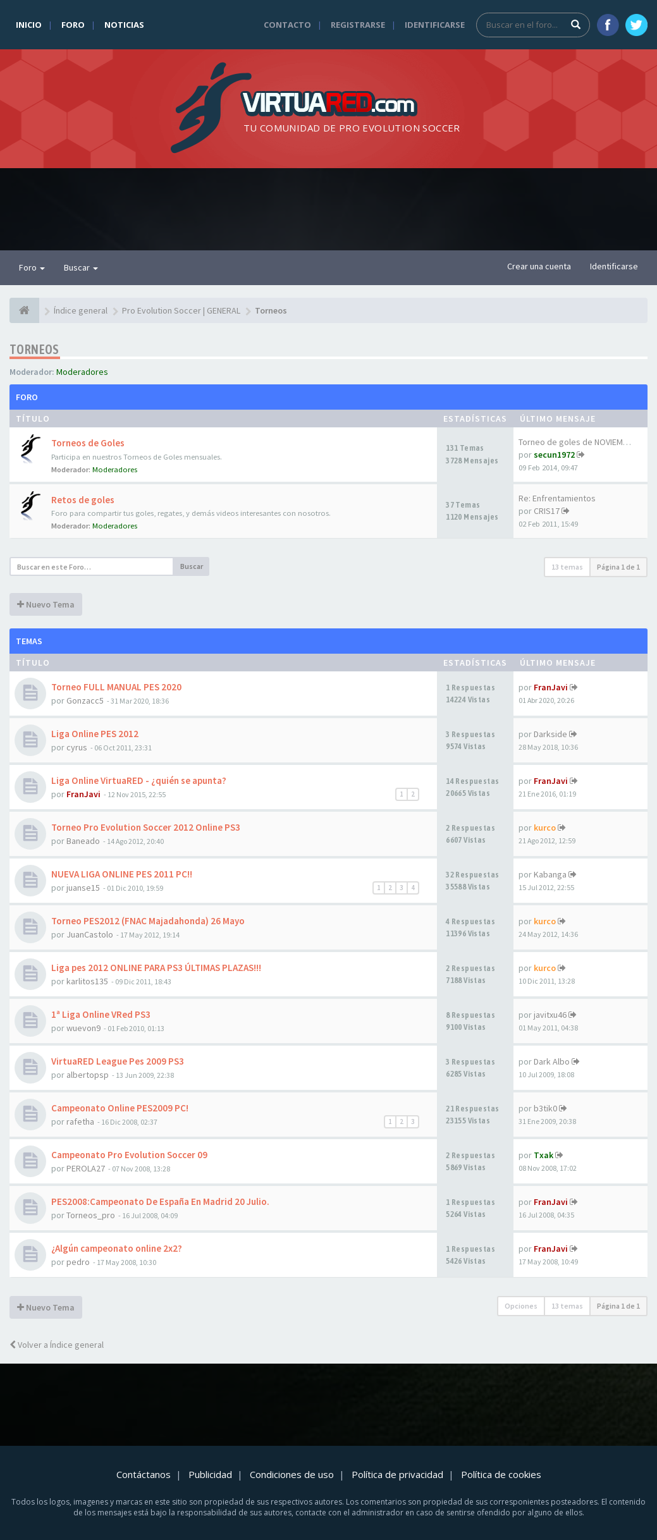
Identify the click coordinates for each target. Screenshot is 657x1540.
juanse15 (83, 887)
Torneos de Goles (88, 443)
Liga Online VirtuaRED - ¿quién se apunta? (138, 780)
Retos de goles (82, 500)
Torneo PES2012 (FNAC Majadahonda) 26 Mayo (148, 921)
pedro (78, 1262)
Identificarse (435, 24)
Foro (73, 24)
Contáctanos (143, 1474)
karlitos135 (87, 981)
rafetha (80, 1121)
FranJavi (551, 687)
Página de (618, 566)
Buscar (81, 267)
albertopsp (87, 1074)
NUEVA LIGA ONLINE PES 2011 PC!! (121, 874)
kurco (545, 827)
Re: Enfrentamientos (557, 498)
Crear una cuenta (539, 266)
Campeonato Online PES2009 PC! (119, 1108)
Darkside (550, 734)
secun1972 (554, 454)
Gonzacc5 (85, 700)
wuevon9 (83, 1028)
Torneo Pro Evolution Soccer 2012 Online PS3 (145, 827)
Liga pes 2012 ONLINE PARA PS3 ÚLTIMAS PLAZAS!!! (156, 968)
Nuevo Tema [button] (46, 604)
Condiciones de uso (292, 1474)
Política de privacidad (397, 1474)
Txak (543, 1155)
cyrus (76, 747)
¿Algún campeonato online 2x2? (116, 1248)
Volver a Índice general (56, 1344)
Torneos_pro (90, 1215)
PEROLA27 (85, 1168)
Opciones (521, 1306)
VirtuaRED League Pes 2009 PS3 (117, 1061)
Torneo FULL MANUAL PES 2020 (116, 687)
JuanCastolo (89, 934)
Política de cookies (501, 1474)
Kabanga (550, 874)
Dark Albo (552, 1061)
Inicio (29, 24)
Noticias (124, 24)
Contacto (287, 24)
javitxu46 (550, 1014)
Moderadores (82, 371)
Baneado (83, 840)
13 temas (567, 566)
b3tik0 (545, 1108)
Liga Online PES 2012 (94, 734)
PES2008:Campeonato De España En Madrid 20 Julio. (160, 1201)
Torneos (34, 349)
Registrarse (358, 24)
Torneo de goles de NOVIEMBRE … (583, 442)
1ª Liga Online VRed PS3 (100, 1014)
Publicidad (210, 1474)
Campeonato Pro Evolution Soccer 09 (129, 1155)
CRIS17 (547, 510)
